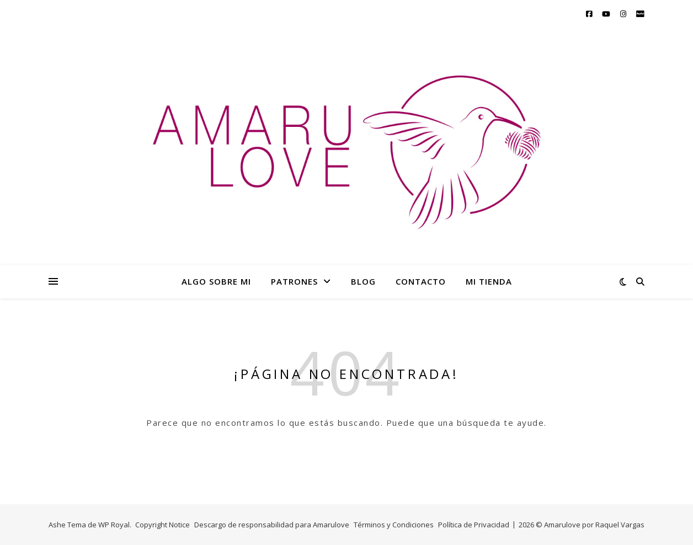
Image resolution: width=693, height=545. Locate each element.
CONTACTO (421, 281)
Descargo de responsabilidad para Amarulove (271, 525)
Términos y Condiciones (394, 525)
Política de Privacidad (473, 525)
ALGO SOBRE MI (216, 281)
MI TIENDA (489, 281)
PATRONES (294, 281)
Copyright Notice (162, 525)
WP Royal (114, 525)
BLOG (363, 281)
